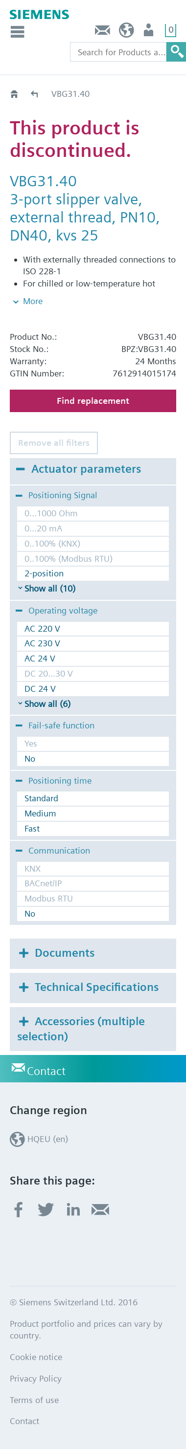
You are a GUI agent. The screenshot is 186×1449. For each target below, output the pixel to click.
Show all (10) (49, 588)
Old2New (35, 93)
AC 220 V (42, 628)
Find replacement (93, 400)
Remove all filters (54, 443)
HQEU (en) (126, 32)
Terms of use (34, 1400)
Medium (40, 813)
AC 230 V (42, 643)
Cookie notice (36, 1357)
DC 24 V (40, 688)
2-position (44, 573)
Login (149, 32)
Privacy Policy (36, 1378)
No (29, 758)
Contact (103, 32)
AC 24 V (39, 658)
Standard (41, 798)
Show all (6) (47, 704)
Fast (32, 828)
